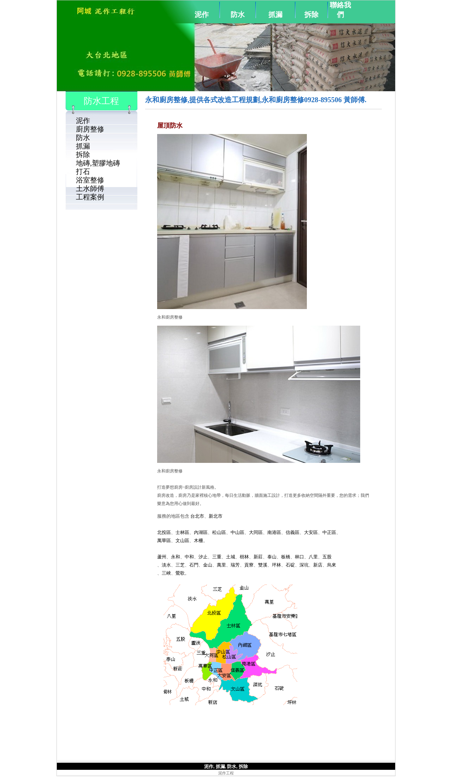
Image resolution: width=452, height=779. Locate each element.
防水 (238, 14)
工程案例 (90, 197)
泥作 (202, 14)
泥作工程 (226, 773)
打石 (83, 171)
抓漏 (275, 14)
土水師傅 (90, 188)
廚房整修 (90, 129)
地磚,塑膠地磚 (98, 163)
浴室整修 (90, 180)
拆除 (311, 14)
